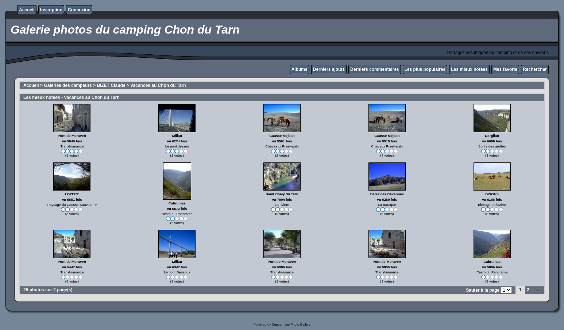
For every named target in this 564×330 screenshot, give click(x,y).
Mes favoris (505, 69)
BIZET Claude (111, 85)
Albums (299, 69)
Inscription (51, 9)
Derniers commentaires (374, 69)
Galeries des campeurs (68, 85)
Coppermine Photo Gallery (291, 324)
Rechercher (535, 69)
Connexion (79, 9)
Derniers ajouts (329, 69)
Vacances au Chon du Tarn (158, 85)
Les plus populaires (425, 69)
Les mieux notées (469, 69)
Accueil (27, 9)
